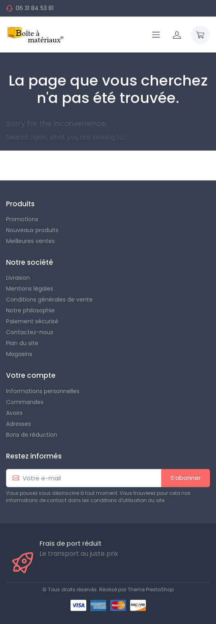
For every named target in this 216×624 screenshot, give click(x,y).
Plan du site (22, 343)
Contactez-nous (29, 332)
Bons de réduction (31, 435)
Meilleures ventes (30, 241)
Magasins (19, 354)
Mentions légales (29, 289)
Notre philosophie (30, 310)
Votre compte (31, 375)
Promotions (22, 219)
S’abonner (185, 477)
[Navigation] (156, 35)
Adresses (18, 424)
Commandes (25, 402)
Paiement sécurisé (32, 321)
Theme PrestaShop (151, 589)
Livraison (18, 278)
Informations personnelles (42, 391)
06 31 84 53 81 (35, 8)
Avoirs (14, 413)
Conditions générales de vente (49, 299)
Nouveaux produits (32, 230)
